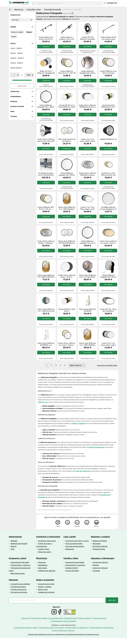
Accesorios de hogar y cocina (77, 541)
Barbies (96, 565)
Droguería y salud (17, 558)
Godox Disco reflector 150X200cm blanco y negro (87, 106)
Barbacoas (69, 549)
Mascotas (13, 580)
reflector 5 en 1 (43, 402)
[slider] (11, 80)
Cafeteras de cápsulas (46, 571)
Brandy (14, 546)
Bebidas (14, 541)
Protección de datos (39, 618)
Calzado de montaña (46, 592)
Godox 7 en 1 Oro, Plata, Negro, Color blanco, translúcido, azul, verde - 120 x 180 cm (87, 208)
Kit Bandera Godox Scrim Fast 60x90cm (46, 174)
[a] (28, 75)
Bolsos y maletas (44, 587)
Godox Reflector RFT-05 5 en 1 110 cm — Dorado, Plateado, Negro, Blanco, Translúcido (46, 208)
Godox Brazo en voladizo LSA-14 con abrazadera (67, 38)
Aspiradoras (42, 565)
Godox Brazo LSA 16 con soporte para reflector (108, 38)
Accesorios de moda (46, 584)
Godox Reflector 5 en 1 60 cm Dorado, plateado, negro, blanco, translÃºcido (108, 72)
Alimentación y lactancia (20, 565)
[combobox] (68, 3)
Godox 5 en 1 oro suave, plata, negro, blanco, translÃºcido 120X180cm (87, 140)
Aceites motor (43, 549)
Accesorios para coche (47, 541)
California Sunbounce (96, 447)
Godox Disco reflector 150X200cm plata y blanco (87, 174)
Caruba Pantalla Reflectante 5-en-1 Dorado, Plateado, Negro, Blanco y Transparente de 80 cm (108, 106)
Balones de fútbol (100, 541)
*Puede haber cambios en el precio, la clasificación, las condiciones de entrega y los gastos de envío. (63, 634)
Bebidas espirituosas (19, 544)
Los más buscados (56, 618)
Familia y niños (71, 558)
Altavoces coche (44, 552)
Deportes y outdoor (100, 537)
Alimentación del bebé (20, 562)
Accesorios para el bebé (74, 562)
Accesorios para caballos (20, 584)
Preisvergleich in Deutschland (101, 628)
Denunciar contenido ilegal (107, 365)
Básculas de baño (18, 573)
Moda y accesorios (45, 580)
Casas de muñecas (100, 568)
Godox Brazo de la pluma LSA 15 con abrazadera (46, 38)
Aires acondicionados (73, 544)
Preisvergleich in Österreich (76, 628)
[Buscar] (33, 3)
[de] (14, 75)
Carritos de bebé (72, 571)
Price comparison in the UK (64, 630)
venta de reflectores (82, 471)
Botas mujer (43, 589)
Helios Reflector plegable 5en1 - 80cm (45, 106)
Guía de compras (99, 618)
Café (12, 549)
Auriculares (42, 568)
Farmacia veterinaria (19, 592)
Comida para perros (18, 589)
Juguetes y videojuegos (102, 558)
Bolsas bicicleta (99, 549)
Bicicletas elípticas (100, 546)
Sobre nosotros (85, 618)
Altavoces (42, 562)
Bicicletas (96, 544)
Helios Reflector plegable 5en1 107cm (67, 174)
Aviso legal (25, 618)
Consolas (96, 571)
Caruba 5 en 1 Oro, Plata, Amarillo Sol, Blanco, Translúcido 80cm (108, 174)
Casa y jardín (70, 537)
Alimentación (15, 537)
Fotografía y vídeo (34, 9)
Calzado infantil (71, 568)
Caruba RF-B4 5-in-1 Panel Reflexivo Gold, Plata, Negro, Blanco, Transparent (66, 106)
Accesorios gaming (100, 562)
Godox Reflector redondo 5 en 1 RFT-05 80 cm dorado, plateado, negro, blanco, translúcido (67, 72)
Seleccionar (22, 86)
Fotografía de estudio (52, 9)
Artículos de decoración (74, 546)
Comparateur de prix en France (51, 628)
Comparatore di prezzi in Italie (25, 628)
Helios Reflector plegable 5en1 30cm (87, 72)
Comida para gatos (18, 587)
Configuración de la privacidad (63, 621)
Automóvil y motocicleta (48, 537)
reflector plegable (78, 423)
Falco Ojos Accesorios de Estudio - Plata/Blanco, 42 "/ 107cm (66, 140)
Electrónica (18, 9)
